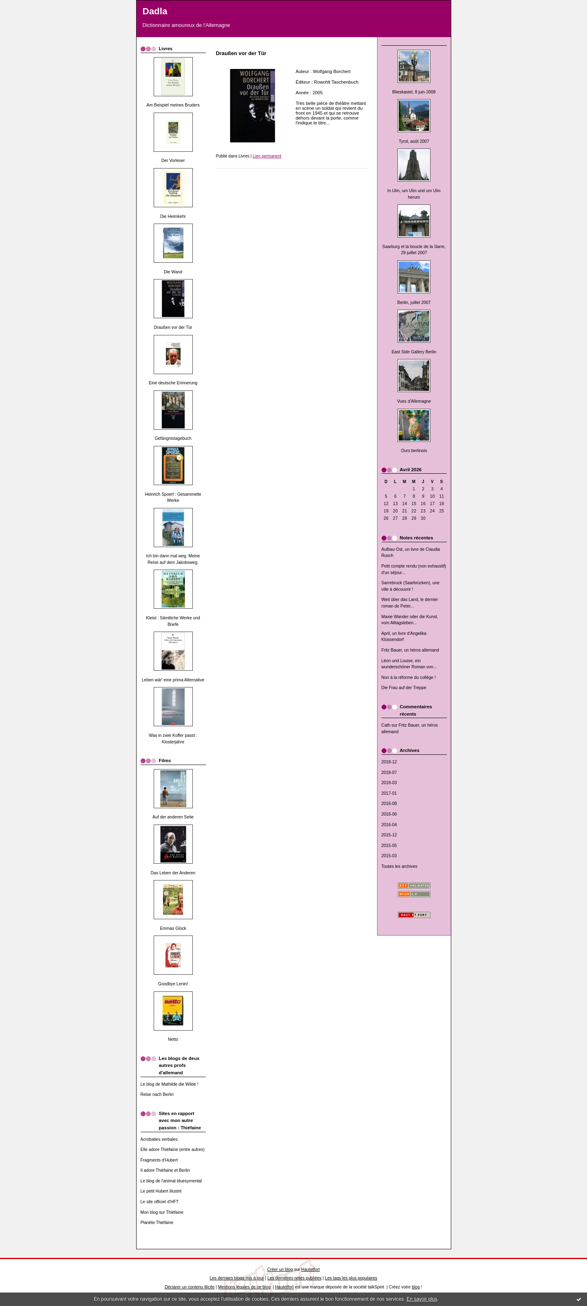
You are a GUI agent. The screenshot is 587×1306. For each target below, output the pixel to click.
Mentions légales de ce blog (244, 1287)
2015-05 (389, 845)
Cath (386, 725)
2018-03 (389, 782)
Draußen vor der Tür (173, 327)
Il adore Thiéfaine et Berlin (165, 1170)
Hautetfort (310, 1269)
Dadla (155, 11)
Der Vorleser (173, 160)
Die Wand (173, 272)
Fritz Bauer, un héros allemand (410, 650)
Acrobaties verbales (159, 1139)
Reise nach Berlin (157, 1094)
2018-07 (389, 772)
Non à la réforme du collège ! (409, 677)
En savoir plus (421, 1299)
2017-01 (389, 793)
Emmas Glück (173, 928)
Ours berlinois (414, 450)
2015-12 (389, 835)
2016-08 (389, 803)
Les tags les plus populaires (351, 1278)
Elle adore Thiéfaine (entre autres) (173, 1149)
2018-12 (389, 762)
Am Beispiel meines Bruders (173, 105)
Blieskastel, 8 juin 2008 (413, 92)
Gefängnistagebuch (172, 438)
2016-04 (389, 825)
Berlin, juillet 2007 (413, 302)
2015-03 (389, 856)
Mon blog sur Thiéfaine (162, 1212)
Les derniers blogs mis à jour (237, 1278)
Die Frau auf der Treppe (404, 687)
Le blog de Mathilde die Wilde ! (170, 1084)
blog (416, 1287)
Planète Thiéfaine (157, 1222)
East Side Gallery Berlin (414, 352)
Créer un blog (280, 1269)
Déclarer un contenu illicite (189, 1287)
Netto (173, 1039)
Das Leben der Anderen (173, 873)
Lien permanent (267, 156)
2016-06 (389, 814)
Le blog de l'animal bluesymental (171, 1181)
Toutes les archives (399, 866)
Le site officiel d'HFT (160, 1202)
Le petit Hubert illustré (161, 1191)
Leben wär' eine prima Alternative (173, 680)
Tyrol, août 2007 (414, 141)
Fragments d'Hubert (159, 1160)
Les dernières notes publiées (294, 1278)
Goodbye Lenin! (173, 984)
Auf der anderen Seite (173, 817)
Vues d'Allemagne (414, 401)
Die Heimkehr (173, 216)
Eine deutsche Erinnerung (173, 383)
